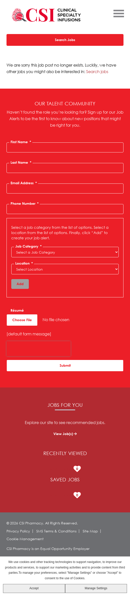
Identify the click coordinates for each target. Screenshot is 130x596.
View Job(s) (63, 434)
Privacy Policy (18, 531)
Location (24, 263)
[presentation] (39, 348)
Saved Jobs (65, 479)
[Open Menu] (118, 13)
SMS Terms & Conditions (56, 531)
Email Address (24, 183)
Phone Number (25, 204)
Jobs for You (65, 405)
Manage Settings (96, 588)
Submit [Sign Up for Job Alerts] (65, 365)
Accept (34, 588)
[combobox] (65, 269)
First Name (21, 142)
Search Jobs (65, 40)
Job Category (28, 246)
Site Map (90, 531)
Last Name (21, 162)
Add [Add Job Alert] (20, 284)
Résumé (17, 310)
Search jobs (97, 71)
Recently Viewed (65, 453)
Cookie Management (25, 538)
